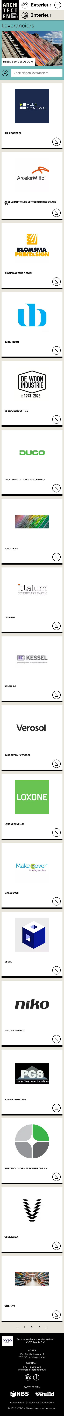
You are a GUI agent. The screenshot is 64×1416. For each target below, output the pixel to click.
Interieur (41, 15)
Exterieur (41, 5)
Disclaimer (33, 1403)
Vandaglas (11, 1237)
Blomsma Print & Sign (18, 273)
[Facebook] (36, 1377)
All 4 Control (12, 133)
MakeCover (11, 893)
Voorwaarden (17, 1403)
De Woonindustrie (16, 411)
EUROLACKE (11, 549)
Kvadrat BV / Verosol (17, 755)
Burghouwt (11, 342)
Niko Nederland (14, 1031)
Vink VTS (9, 1306)
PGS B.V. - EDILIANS (15, 1100)
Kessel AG (10, 686)
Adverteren (47, 1403)
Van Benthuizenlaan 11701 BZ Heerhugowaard (32, 1355)
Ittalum (9, 618)
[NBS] (19, 1394)
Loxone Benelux (14, 824)
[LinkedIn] (28, 1377)
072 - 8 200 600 (32, 1367)
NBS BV (8, 962)
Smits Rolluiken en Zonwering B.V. (25, 1168)
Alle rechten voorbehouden (41, 1408)
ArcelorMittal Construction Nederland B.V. (30, 203)
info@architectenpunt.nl (32, 1370)
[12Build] (44, 1394)
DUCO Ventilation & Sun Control (25, 480)
